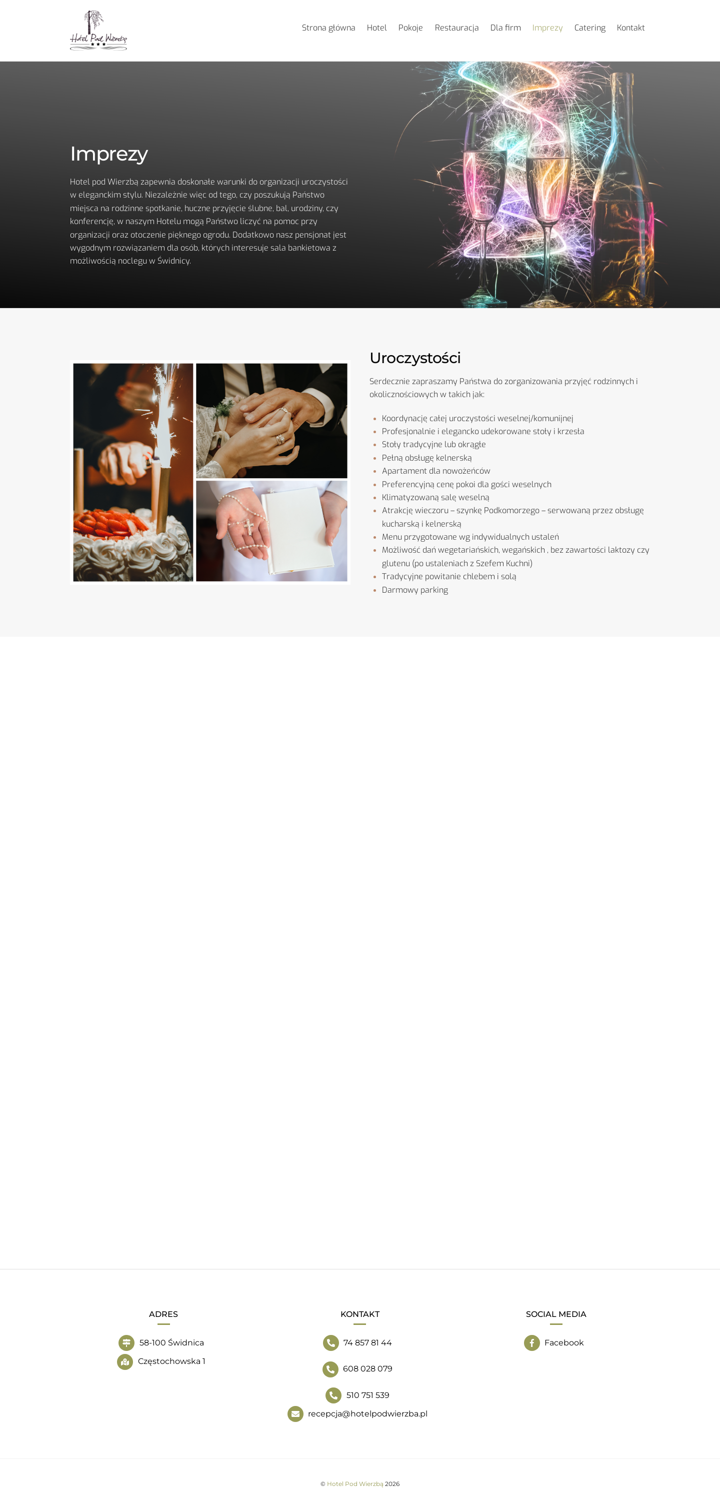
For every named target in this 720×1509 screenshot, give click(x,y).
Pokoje (410, 28)
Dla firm (505, 28)
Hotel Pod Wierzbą (355, 1483)
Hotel (377, 28)
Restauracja (457, 28)
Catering (590, 28)
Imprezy (547, 28)
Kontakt (631, 28)
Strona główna (329, 28)
